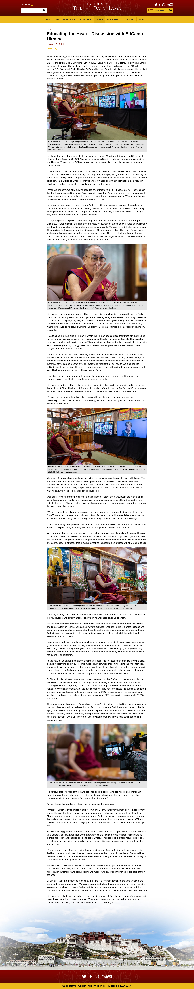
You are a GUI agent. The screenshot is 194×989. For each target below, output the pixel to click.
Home (48, 19)
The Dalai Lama (65, 19)
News (99, 19)
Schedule (85, 19)
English (27, 5)
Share (50, 49)
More (144, 19)
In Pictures (114, 19)
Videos (130, 19)
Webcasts (156, 10)
